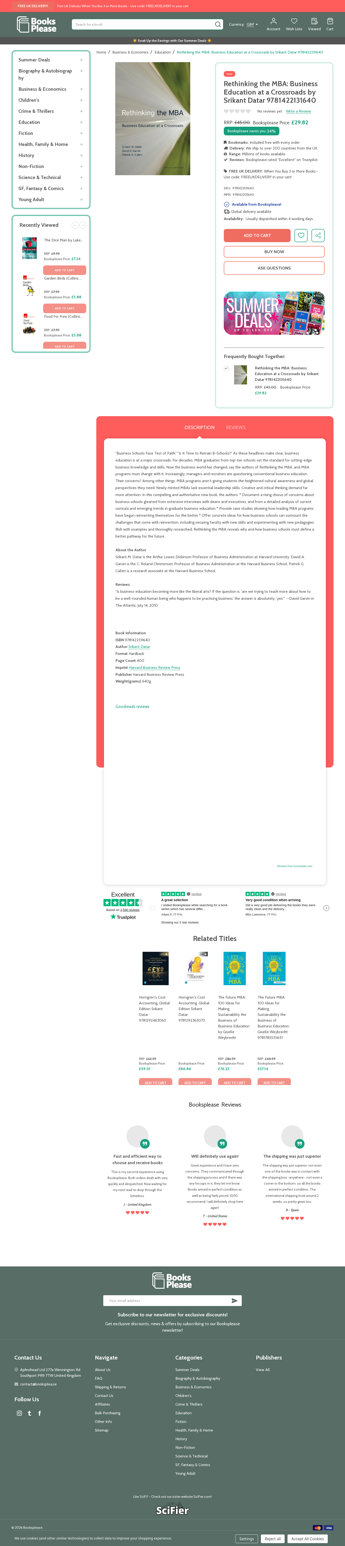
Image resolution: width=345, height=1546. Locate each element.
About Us (102, 1369)
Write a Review (298, 111)
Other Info (103, 1421)
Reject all (273, 1538)
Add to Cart (257, 235)
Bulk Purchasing (107, 1413)
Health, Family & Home (43, 144)
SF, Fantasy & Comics (41, 188)
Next (82, 225)
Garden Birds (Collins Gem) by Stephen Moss (81, 278)
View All (263, 1369)
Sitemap (102, 1430)
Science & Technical (39, 177)
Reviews (235, 427)
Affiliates (102, 1404)
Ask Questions (274, 268)
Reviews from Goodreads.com (294, 866)
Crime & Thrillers (36, 111)
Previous (75, 225)
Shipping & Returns (110, 1387)
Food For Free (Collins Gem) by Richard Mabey (82, 316)
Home (101, 52)
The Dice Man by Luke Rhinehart (71, 240)
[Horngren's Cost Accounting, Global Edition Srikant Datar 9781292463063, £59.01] (155, 968)
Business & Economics (42, 89)
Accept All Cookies (307, 1538)
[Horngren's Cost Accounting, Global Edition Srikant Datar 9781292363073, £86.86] (195, 968)
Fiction (25, 133)
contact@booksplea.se (38, 1384)
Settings (246, 1538)
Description (199, 427)
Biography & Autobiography (45, 74)
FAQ (98, 1378)
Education (29, 122)
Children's (28, 100)
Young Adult (31, 199)
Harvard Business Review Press (154, 667)
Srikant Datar (139, 646)
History (26, 155)
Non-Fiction (31, 166)
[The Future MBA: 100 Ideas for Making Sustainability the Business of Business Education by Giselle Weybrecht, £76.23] (234, 968)
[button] (274, 313)
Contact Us (104, 1395)
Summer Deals (34, 60)
